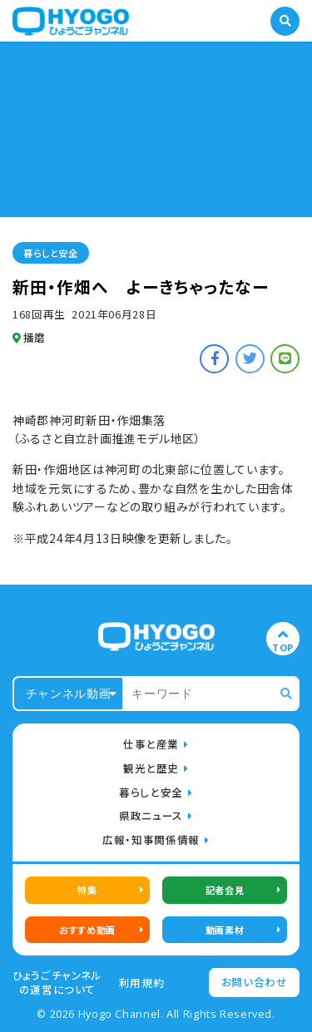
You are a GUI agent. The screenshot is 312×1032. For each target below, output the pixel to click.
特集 (87, 889)
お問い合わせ (254, 982)
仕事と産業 (151, 744)
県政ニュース (151, 815)
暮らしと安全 (50, 252)
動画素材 (225, 929)
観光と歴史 (151, 768)
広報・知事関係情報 (151, 839)
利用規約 (142, 983)
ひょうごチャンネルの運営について (57, 982)
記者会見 (225, 889)
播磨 (29, 337)
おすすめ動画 (87, 929)
